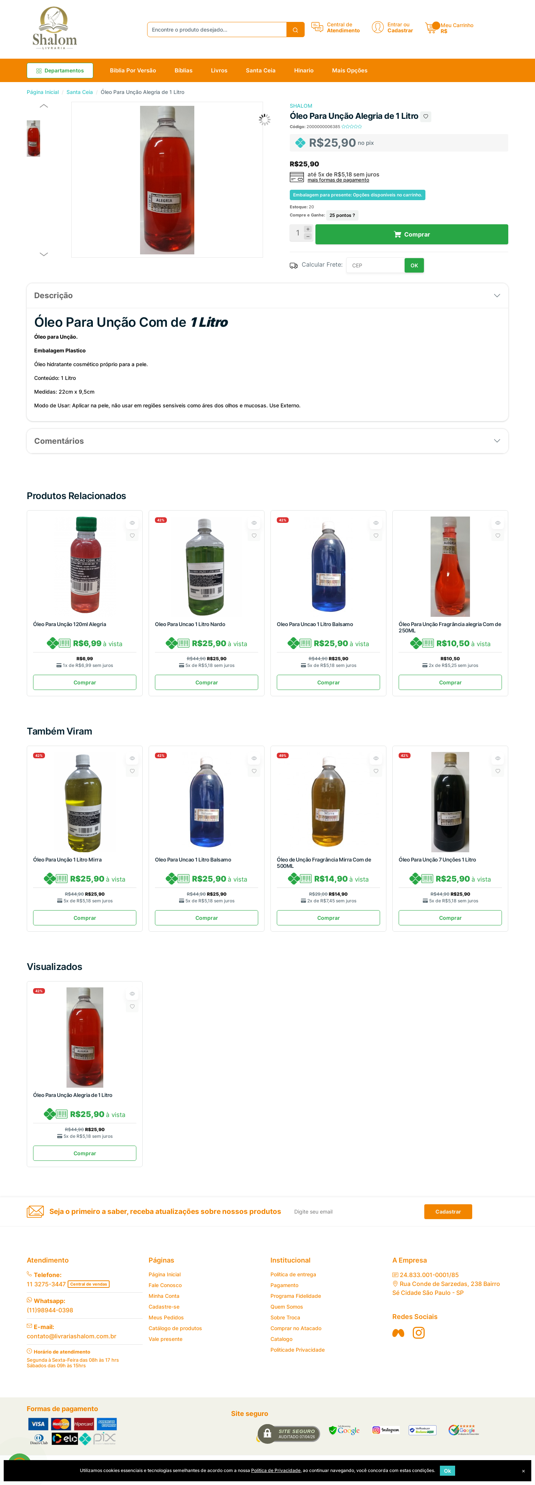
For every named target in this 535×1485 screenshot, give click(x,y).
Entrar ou (398, 24)
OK (414, 265)
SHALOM (301, 105)
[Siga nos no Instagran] (419, 1339)
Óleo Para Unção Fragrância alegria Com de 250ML (450, 627)
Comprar (85, 684)
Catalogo (281, 1345)
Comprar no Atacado (295, 1335)
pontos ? (342, 215)
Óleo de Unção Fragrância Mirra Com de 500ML (324, 865)
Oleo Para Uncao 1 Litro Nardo (190, 624)
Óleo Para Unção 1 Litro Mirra (67, 862)
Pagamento (284, 1292)
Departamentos (60, 70)
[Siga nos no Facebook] (398, 1339)
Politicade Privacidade (297, 1356)
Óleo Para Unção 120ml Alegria (69, 624)
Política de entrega (293, 1281)
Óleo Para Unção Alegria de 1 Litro (73, 1099)
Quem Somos (286, 1313)
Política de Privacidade (276, 1470)
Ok (447, 1471)
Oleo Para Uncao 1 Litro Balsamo (315, 624)
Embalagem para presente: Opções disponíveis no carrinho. (357, 195)
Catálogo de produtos (175, 1335)
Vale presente (165, 1345)
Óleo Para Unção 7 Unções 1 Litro (437, 862)
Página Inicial (43, 92)
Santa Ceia (80, 92)
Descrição (53, 295)
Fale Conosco (165, 1292)
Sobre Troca (285, 1324)
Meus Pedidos (166, 1324)
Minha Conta (164, 1302)
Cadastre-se (164, 1313)
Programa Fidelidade (295, 1302)
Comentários (59, 441)
